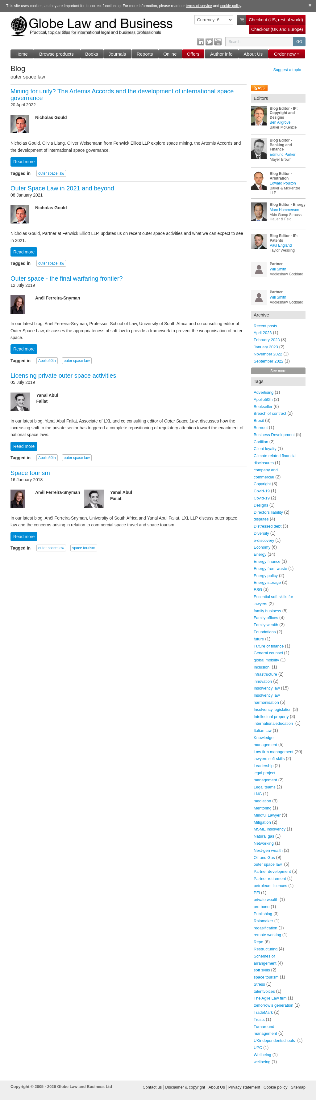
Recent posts (265, 326)
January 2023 (266, 347)
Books (91, 54)
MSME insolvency (269, 829)
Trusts (259, 1019)
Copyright (262, 484)
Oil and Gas (264, 857)
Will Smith (278, 269)
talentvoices (264, 991)
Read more (24, 161)
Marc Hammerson (284, 210)
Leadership (263, 765)
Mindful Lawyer (267, 815)
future (259, 639)
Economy (262, 547)
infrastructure (265, 674)
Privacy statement (244, 1087)
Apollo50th (47, 361)
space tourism (83, 548)
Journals (117, 54)
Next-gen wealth (268, 850)
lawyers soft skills (269, 758)
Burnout (261, 427)
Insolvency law (267, 688)
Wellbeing (262, 1054)
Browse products (56, 54)
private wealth (266, 899)
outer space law (51, 173)
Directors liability (268, 512)
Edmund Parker (282, 154)
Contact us (152, 1087)
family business (267, 611)
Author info (221, 54)
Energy (260, 554)
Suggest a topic (287, 70)
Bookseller (263, 406)
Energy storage (267, 582)
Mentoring (263, 808)
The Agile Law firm (270, 998)
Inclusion (262, 667)
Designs (261, 505)
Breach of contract (270, 413)
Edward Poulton (283, 183)
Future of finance (269, 646)
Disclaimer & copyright (185, 1087)
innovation (263, 681)
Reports (145, 54)
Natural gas (264, 836)
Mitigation (262, 822)
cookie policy (230, 6)
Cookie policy (275, 1087)
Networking (264, 843)
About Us (253, 54)
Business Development (274, 434)
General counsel (268, 653)
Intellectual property (271, 716)
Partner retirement (270, 878)
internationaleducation (274, 723)
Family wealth (266, 624)
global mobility (266, 660)
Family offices (266, 617)
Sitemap (298, 1087)
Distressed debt (267, 526)
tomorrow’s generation (273, 1005)
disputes (261, 519)
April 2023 (263, 332)
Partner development (272, 871)
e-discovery (264, 540)
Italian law (263, 730)
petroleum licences (270, 885)
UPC (258, 1047)
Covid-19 (262, 491)
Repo (258, 942)
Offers (193, 54)
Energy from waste (270, 568)
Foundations (265, 632)
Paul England (281, 245)
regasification (265, 928)
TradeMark (263, 1012)
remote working (267, 934)
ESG (258, 589)
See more (278, 371)
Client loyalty (265, 448)
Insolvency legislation (273, 709)
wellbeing (262, 1062)
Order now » (287, 54)
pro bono (261, 906)
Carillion (261, 442)
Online (170, 54)
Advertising (263, 392)
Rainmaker (263, 921)
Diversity (261, 533)
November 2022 (268, 354)
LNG (258, 794)
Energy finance (267, 561)
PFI (257, 892)
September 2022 (268, 361)
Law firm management (273, 752)
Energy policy (266, 575)
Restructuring (265, 949)
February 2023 (267, 340)
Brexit (259, 420)
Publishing (263, 913)
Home (21, 54)
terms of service (199, 6)
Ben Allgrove (280, 122)
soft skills (262, 970)
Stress (259, 984)
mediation (262, 801)
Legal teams (265, 787)
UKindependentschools (275, 1040)
